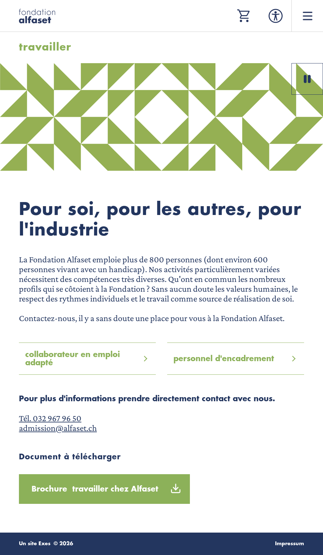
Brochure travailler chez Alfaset (95, 489)
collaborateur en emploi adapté (72, 359)
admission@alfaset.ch (58, 428)
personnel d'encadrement (223, 358)
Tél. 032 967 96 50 (50, 418)
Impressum (289, 543)
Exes (44, 543)
